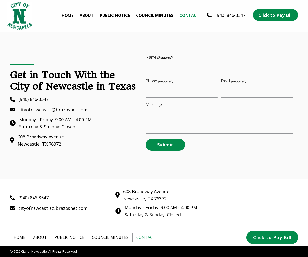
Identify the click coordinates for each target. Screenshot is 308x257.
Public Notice (69, 237)
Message (154, 104)
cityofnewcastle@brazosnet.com (52, 110)
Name (159, 57)
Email (233, 81)
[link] (67, 15)
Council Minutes (110, 237)
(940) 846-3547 (230, 15)
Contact (145, 237)
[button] (275, 15)
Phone (159, 81)
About (40, 237)
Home (19, 237)
